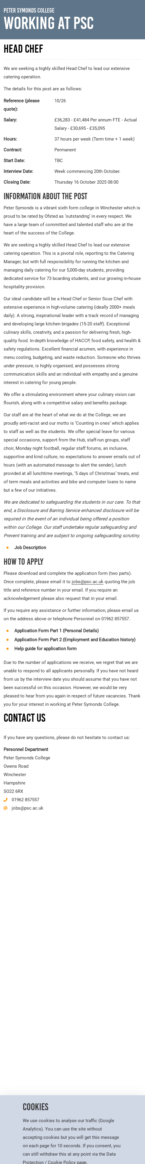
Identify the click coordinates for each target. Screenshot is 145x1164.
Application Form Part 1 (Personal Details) (56, 630)
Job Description (30, 547)
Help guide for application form (45, 648)
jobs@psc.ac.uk (87, 581)
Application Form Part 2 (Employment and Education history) (74, 639)
